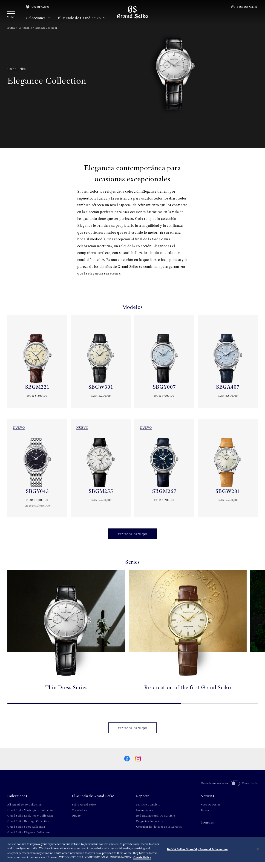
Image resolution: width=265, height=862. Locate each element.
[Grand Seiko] (132, 11)
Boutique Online (244, 7)
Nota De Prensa (211, 804)
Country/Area (37, 7)
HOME (11, 27)
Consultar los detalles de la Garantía (159, 827)
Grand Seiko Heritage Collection (28, 821)
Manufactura (79, 810)
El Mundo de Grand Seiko (82, 18)
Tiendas (207, 822)
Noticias (207, 796)
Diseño (76, 815)
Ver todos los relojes (132, 534)
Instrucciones (144, 810)
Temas (205, 810)
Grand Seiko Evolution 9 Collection (30, 815)
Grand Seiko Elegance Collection (28, 832)
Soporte (142, 796)
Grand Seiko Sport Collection (26, 827)
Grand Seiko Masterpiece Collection (30, 810)
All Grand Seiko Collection (24, 804)
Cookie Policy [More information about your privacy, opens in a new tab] (142, 858)
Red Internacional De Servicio (155, 815)
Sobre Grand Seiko (84, 804)
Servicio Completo (148, 804)
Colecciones (38, 18)
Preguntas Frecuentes (149, 821)
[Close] (258, 849)
